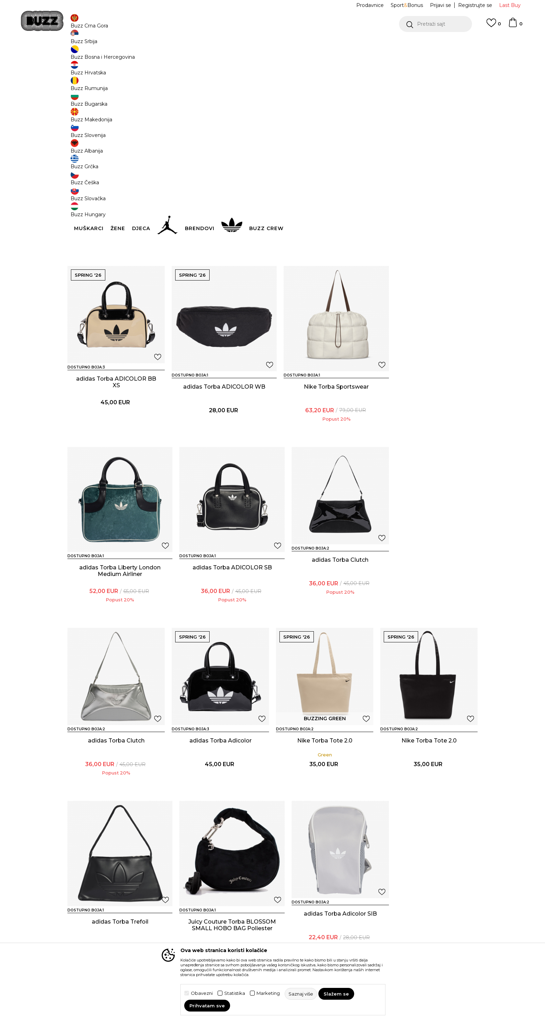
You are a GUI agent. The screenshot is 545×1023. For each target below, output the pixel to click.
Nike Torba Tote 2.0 (429, 595)
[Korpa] (515, 26)
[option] (272, 45)
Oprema (177, 55)
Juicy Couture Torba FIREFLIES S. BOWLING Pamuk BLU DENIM (116, 256)
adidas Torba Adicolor (325, 595)
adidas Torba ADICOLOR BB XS (325, 252)
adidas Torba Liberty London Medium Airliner (325, 425)
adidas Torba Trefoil (220, 768)
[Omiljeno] (493, 26)
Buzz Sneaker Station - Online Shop (103, 55)
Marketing (268, 993)
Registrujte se (475, 5)
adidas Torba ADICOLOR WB (116, 425)
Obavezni (202, 993)
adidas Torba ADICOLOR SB (429, 422)
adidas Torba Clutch (116, 595)
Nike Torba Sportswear (220, 422)
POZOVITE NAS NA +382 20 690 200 (258, 44)
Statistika (234, 993)
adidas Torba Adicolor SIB (428, 768)
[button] (435, 24)
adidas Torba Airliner (325, 942)
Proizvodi (154, 55)
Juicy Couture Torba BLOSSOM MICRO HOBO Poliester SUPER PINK (220, 256)
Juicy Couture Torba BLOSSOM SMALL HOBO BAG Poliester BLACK (324, 775)
